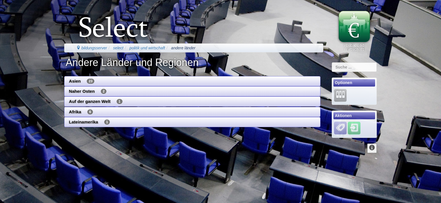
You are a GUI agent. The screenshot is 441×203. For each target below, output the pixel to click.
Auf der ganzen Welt (95, 101)
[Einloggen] (354, 128)
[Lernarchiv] (340, 95)
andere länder (183, 48)
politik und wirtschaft (147, 48)
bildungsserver (91, 48)
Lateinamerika (89, 122)
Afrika (81, 111)
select (118, 48)
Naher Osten (88, 91)
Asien (82, 81)
